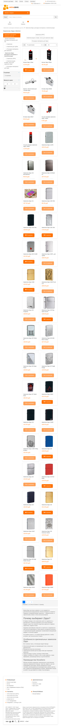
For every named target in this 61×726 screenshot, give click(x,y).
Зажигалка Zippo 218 (28, 422)
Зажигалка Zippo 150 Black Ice (48, 173)
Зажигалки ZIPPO (10, 58)
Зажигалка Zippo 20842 (47, 394)
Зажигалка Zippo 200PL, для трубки (49, 254)
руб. (5, 86)
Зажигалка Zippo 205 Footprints (28, 310)
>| (31, 602)
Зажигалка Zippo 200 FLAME (30, 254)
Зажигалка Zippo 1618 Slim (29, 227)
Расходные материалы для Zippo (11, 67)
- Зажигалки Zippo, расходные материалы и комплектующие (10, 54)
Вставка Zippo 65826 (47, 88)
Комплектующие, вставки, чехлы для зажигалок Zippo (9, 62)
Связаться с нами (36, 683)
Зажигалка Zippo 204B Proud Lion (49, 282)
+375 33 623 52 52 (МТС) (13, 693)
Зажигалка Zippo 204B (28, 282)
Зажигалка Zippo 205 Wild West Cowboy (48, 339)
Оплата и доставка (11, 682)
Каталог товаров (16, 13)
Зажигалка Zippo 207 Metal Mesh (29, 395)
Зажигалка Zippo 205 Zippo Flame (29, 367)
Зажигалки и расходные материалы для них (10, 35)
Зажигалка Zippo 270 (47, 559)
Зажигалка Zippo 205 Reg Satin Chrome (48, 310)
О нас (8, 689)
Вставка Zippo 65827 (28, 116)
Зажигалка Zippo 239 (28, 504)
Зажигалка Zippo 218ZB (47, 422)
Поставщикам (10, 685)
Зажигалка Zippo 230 (28, 476)
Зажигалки (8, 44)
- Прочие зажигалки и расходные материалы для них (11, 40)
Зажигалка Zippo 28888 (47, 587)
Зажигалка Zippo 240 (47, 504)
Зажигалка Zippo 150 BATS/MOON (28, 173)
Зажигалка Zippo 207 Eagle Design (48, 367)
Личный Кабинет (36, 693)
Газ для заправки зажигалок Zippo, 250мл (30, 145)
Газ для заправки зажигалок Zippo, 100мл (48, 117)
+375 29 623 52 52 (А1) (12, 695)
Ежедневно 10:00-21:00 (50, 3)
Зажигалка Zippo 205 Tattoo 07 (30, 339)
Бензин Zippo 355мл (47, 62)
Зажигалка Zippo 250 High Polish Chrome (29, 560)
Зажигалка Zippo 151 (28, 201)
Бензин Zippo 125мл (28, 62)
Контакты (34, 682)
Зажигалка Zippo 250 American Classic (47, 532)
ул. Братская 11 (36, 3)
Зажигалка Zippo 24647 (29, 531)
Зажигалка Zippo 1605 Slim (48, 201)
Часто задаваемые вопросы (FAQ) (15, 687)
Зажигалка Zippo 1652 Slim (48, 227)
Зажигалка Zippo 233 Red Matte (48, 477)
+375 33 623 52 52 (50, 1)
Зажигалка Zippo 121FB (47, 145)
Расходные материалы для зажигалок (11, 49)
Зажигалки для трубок (11, 46)
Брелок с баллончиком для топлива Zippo (30, 89)
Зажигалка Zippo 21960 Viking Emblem (30, 449)
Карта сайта (35, 685)
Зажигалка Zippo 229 (47, 448)
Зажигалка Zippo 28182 (29, 587)
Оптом (8, 683)
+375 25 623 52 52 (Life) (12, 697)
